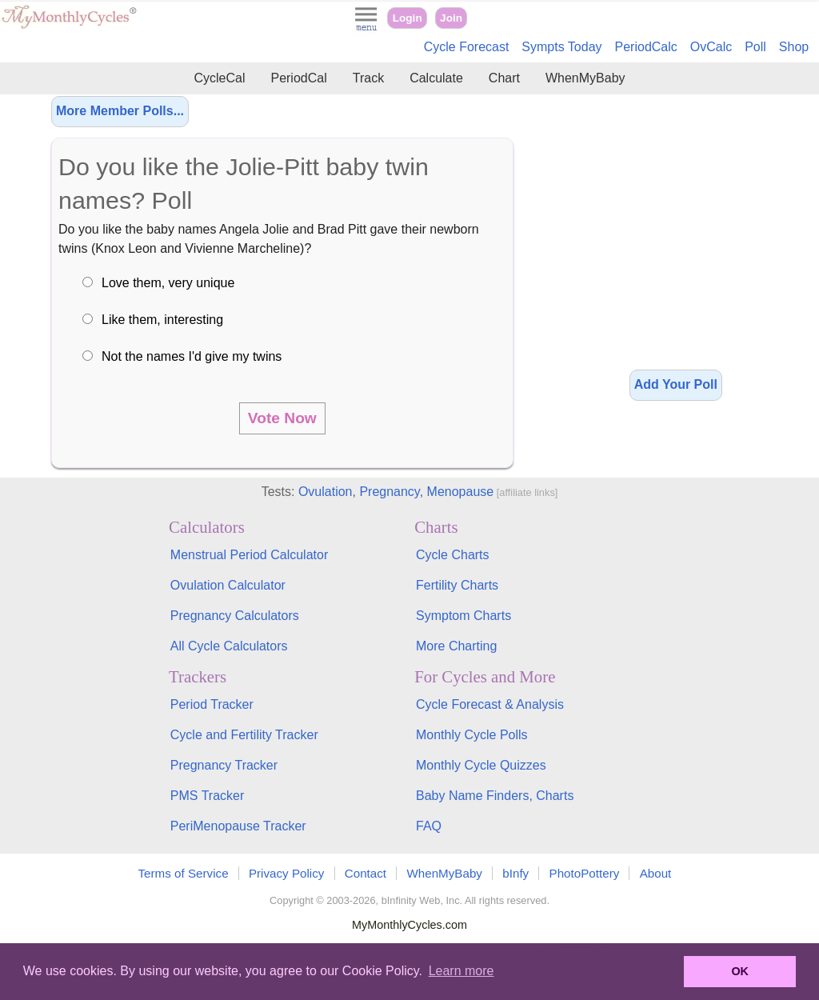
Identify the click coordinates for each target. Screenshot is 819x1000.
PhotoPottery (584, 873)
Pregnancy (389, 491)
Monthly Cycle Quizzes (481, 765)
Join (451, 18)
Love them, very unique (168, 283)
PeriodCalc (646, 47)
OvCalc (711, 47)
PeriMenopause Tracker (238, 826)
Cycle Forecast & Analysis (490, 704)
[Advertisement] (676, 232)
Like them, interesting (162, 319)
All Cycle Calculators (229, 646)
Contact (365, 873)
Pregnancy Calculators (234, 615)
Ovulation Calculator (228, 585)
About (656, 873)
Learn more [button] (461, 971)
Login (407, 18)
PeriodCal (298, 78)
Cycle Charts (452, 555)
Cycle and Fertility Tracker (244, 735)
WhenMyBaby (585, 78)
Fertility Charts (457, 585)
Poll (755, 47)
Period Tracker (212, 704)
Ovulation (325, 491)
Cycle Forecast (466, 47)
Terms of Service (183, 873)
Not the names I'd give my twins (192, 356)
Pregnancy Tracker (224, 765)
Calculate (436, 78)
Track (368, 78)
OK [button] (740, 971)
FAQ (428, 826)
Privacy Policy (287, 873)
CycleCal (219, 78)
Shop (794, 47)
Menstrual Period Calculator (249, 555)
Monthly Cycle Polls (472, 735)
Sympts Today (561, 47)
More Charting (456, 646)
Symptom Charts (463, 615)
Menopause (460, 491)
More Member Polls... (120, 111)
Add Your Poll (675, 384)
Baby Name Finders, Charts (494, 795)
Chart (504, 78)
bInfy (515, 873)
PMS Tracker (207, 795)
